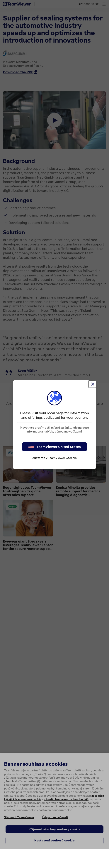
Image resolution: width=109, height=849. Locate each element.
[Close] (92, 384)
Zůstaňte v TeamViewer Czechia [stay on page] (54, 458)
